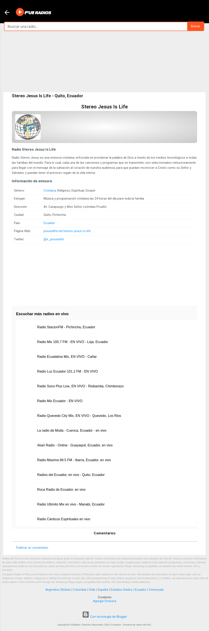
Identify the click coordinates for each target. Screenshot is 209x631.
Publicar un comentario (32, 548)
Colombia (79, 590)
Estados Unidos (121, 590)
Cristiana (50, 190)
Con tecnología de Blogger (104, 617)
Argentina (52, 590)
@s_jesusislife (54, 239)
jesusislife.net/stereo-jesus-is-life (67, 231)
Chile (92, 590)
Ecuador (49, 223)
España (103, 590)
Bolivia (65, 590)
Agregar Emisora (104, 601)
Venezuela (156, 590)
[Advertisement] (104, 61)
